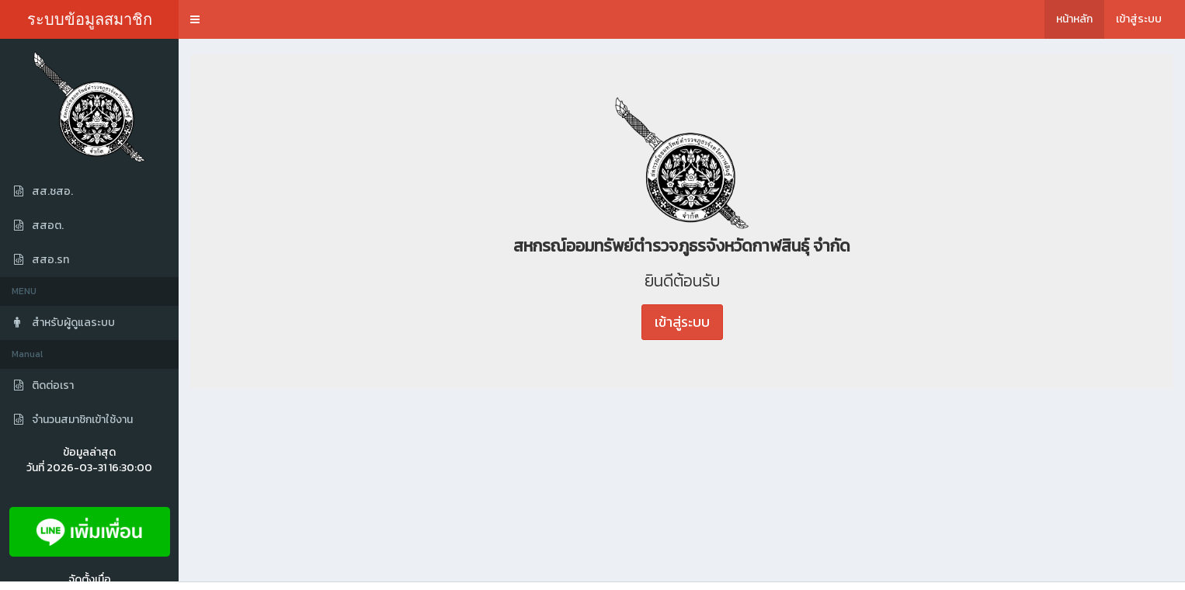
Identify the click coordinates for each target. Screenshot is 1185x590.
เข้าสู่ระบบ (1139, 19)
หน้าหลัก (1074, 19)
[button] (195, 19)
